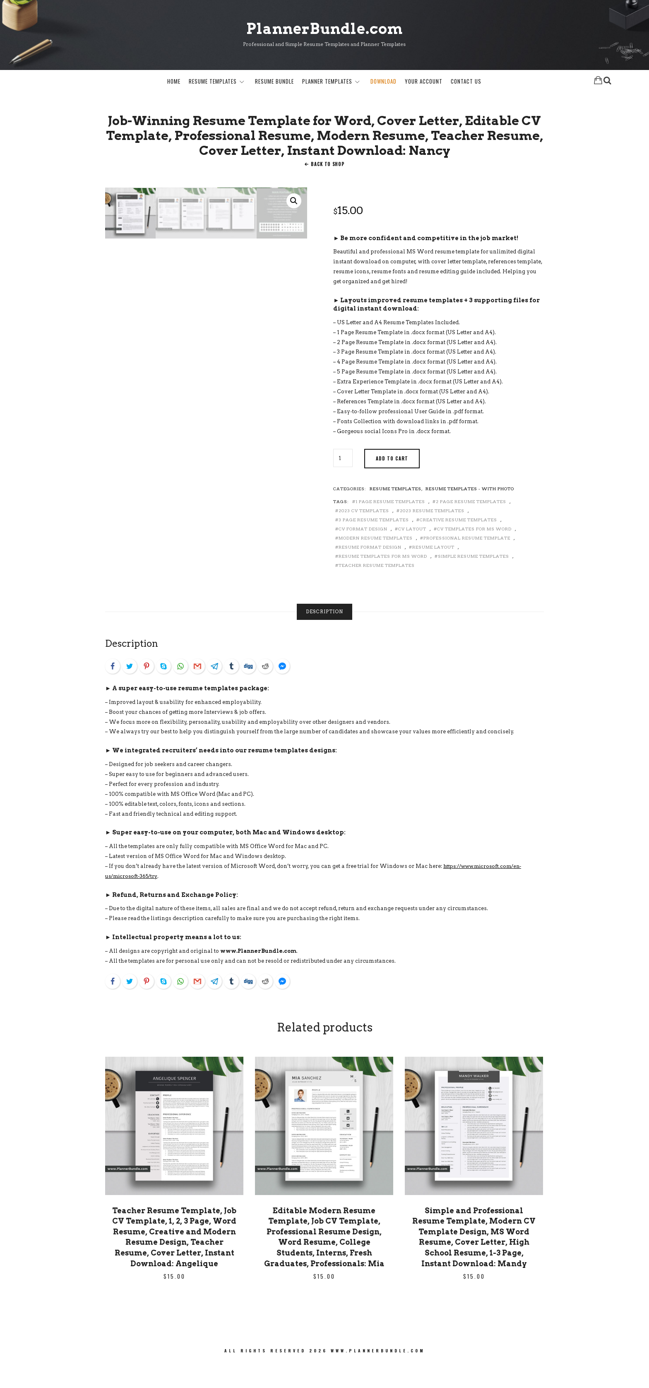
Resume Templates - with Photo (469, 512)
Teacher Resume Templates (377, 589)
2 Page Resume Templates (471, 525)
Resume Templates (213, 82)
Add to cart (392, 482)
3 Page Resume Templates (374, 544)
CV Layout (412, 553)
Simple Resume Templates (473, 580)
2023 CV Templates (364, 535)
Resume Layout (433, 571)
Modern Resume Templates (376, 562)
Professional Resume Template (466, 562)
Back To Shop (327, 188)
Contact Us (466, 82)
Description (324, 636)
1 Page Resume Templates (390, 525)
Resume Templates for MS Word (383, 580)
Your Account (423, 82)
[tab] (324, 636)
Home (173, 82)
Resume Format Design (370, 571)
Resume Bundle (274, 82)
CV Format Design (363, 553)
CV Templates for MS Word (474, 553)
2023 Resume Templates (432, 535)
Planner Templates (327, 82)
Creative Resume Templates (458, 544)
